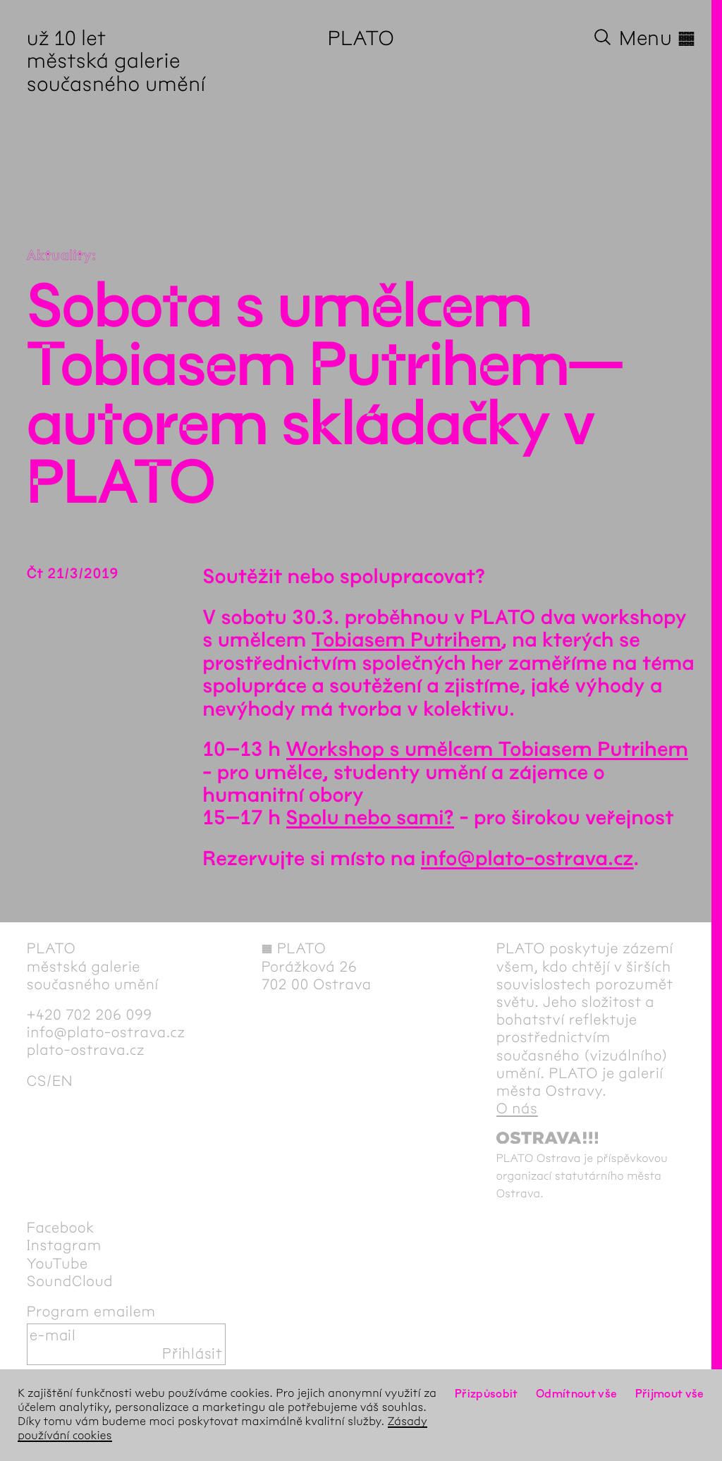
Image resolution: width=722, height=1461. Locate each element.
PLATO (361, 38)
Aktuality (59, 256)
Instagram (64, 1245)
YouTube (57, 1264)
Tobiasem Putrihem (406, 640)
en (62, 1081)
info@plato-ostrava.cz (527, 858)
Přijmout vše (669, 1394)
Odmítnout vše (577, 1394)
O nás (517, 1109)
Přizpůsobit (486, 1394)
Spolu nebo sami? (370, 818)
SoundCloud (70, 1281)
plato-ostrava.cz (86, 1050)
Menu (657, 38)
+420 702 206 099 (89, 1015)
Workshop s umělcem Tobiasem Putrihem (487, 749)
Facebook (60, 1228)
